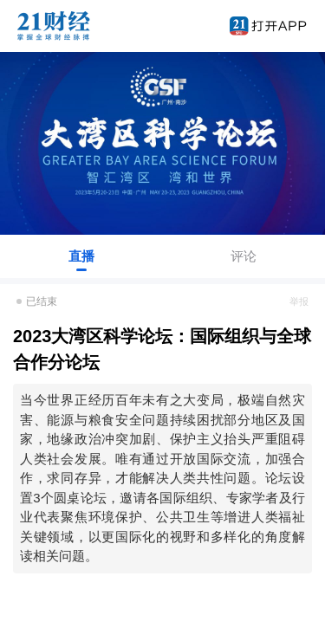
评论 (244, 256)
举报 (299, 301)
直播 (81, 256)
